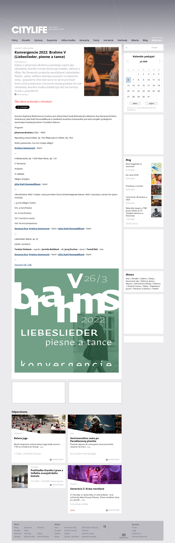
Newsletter (123, 537)
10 (148, 79)
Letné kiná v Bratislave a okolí (136, 198)
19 (159, 85)
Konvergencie (21, 62)
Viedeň (155, 288)
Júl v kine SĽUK (132, 175)
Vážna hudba (68, 40)
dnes (135, 103)
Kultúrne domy (147, 281)
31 (148, 96)
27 (128, 96)
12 (159, 79)
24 (148, 91)
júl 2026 (143, 61)
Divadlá (26, 40)
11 (154, 79)
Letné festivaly (43, 536)
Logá (134, 530)
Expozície (52, 40)
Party (96, 40)
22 (138, 91)
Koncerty (84, 40)
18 (154, 85)
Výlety (145, 286)
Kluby (151, 278)
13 (128, 85)
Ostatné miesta (134, 286)
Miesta (135, 40)
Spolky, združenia (71, 536)
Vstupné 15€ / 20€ (23, 264)
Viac (41, 446)
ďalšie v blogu (132, 224)
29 (138, 96)
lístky (72, 510)
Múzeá (129, 283)
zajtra (151, 103)
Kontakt (135, 524)
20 (128, 91)
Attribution (136, 533)
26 (159, 91)
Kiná (128, 278)
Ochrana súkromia (139, 536)
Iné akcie (108, 40)
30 (143, 96)
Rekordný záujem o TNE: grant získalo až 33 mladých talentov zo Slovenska (136, 212)
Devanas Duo (21, 254)
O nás (134, 527)
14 (133, 85)
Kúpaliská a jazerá (89, 536)
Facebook (104, 526)
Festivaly (122, 40)
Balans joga (21, 438)
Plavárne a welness (141, 288)
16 (143, 85)
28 (133, 96)
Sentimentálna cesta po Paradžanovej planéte (84, 440)
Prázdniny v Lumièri (134, 186)
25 (154, 91)
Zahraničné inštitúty (142, 283)
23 (143, 91)
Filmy (15, 40)
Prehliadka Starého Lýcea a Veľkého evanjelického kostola (47, 473)
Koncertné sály (132, 281)
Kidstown (157, 40)
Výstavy (38, 40)
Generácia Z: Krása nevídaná (87, 488)
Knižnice (157, 283)
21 (133, 91)
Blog (145, 40)
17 (148, 85)
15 (138, 85)
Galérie (143, 278)
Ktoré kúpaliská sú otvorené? (134, 165)
